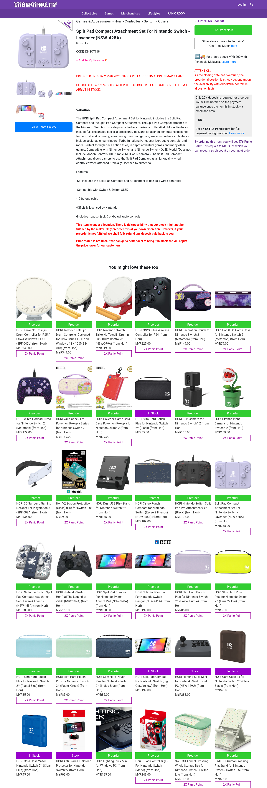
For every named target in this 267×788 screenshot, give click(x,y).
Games (109, 13)
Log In (242, 4)
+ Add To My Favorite (91, 60)
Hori (117, 21)
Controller (132, 21)
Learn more (228, 62)
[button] (251, 4)
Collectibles (89, 13)
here (234, 46)
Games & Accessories (93, 21)
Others (163, 21)
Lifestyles (153, 13)
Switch (149, 21)
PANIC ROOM (176, 13)
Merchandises (130, 13)
